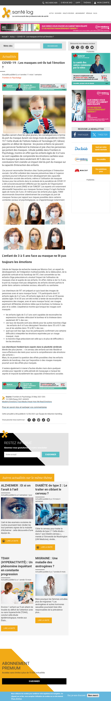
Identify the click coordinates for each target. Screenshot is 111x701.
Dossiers (58, 13)
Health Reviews (68, 13)
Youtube (48, 419)
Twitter (77, 47)
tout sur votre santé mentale (101, 148)
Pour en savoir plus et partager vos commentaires (24, 407)
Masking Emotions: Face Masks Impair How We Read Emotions (27, 402)
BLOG (95, 13)
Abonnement (80, 13)
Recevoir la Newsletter (91, 129)
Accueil (4, 37)
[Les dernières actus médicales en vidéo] (91, 212)
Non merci (93, 695)
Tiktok (87, 47)
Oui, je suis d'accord (76, 695)
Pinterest (82, 47)
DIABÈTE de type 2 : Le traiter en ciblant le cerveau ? (51, 489)
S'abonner (50, 454)
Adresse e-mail (11, 450)
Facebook (72, 47)
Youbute (92, 47)
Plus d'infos (16, 699)
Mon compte (103, 3)
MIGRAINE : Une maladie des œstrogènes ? (46, 562)
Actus (51, 13)
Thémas (87, 3)
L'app (78, 3)
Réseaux (89, 13)
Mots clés (8, 46)
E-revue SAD (66, 3)
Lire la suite (12, 541)
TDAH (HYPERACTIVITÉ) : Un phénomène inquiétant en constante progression (17, 566)
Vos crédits (101, 159)
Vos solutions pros (101, 170)
